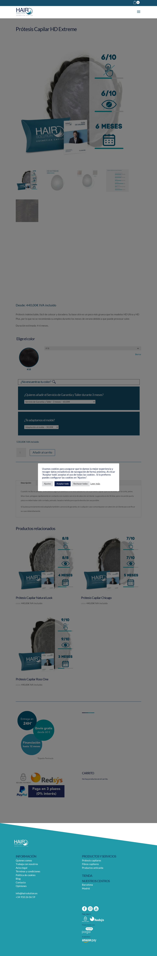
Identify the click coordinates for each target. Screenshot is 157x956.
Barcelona (87, 884)
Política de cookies (26, 875)
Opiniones (21, 885)
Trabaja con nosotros (27, 864)
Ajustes (47, 483)
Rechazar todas (80, 483)
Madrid (86, 888)
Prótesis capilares (91, 860)
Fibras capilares (90, 864)
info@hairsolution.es (27, 893)
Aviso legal (21, 867)
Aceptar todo (63, 483)
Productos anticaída (92, 867)
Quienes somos (24, 860)
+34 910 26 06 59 (25, 897)
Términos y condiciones (28, 871)
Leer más (95, 483)
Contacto (21, 882)
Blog (18, 878)
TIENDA (87, 875)
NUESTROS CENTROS (96, 881)
